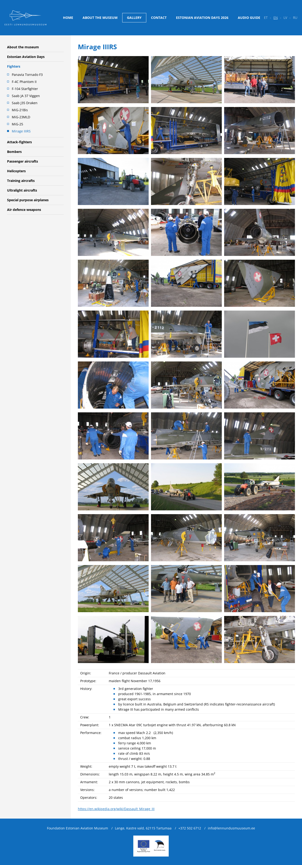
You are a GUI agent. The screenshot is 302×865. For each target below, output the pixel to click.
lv (285, 17)
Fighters (13, 66)
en (275, 17)
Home (68, 17)
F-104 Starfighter (25, 88)
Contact (159, 17)
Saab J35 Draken (25, 103)
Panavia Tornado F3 (27, 74)
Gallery (134, 17)
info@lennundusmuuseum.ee (231, 828)
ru (295, 17)
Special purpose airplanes (28, 200)
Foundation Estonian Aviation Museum (77, 828)
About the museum (100, 17)
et (266, 17)
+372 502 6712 (189, 828)
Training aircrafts (21, 180)
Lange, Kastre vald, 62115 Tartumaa (143, 828)
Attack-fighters (19, 142)
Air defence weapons (24, 209)
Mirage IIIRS (21, 131)
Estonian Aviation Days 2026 (202, 17)
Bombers (14, 151)
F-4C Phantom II (24, 81)
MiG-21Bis (20, 110)
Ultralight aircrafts (22, 190)
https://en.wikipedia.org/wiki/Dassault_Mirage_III (116, 809)
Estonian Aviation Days (26, 56)
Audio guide (249, 17)
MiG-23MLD (21, 117)
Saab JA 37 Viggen (26, 96)
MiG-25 (17, 124)
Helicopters (16, 171)
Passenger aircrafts (22, 161)
